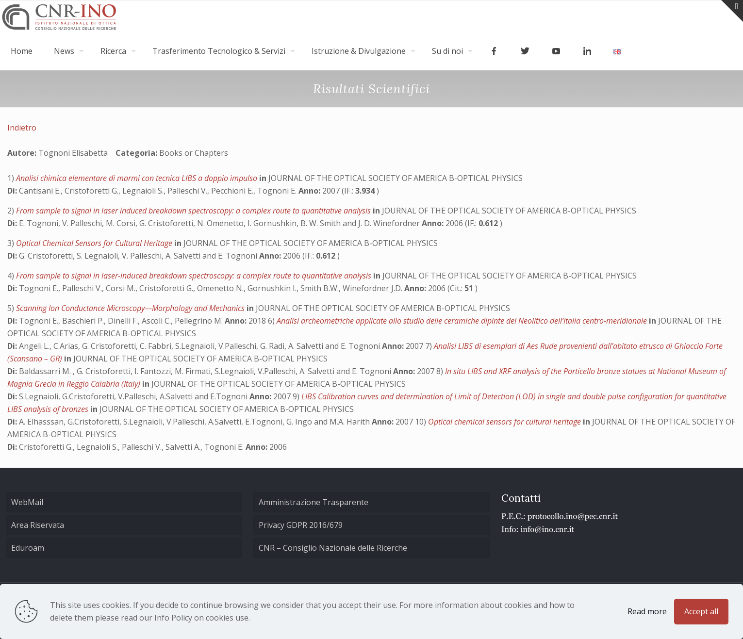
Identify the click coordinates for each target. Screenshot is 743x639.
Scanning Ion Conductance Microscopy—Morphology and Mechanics (131, 308)
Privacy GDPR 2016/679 (301, 525)
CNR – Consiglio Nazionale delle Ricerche (333, 547)
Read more (647, 611)
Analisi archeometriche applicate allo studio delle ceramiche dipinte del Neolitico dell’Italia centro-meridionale (463, 320)
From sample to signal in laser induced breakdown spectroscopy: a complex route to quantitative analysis (194, 210)
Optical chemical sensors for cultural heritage (505, 421)
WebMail (27, 502)
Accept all (701, 611)
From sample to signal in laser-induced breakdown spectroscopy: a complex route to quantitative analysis (194, 275)
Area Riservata (37, 525)
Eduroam (27, 547)
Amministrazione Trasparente (313, 502)
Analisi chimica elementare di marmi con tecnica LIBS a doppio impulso (137, 178)
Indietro (21, 127)
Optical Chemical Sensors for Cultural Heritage (95, 243)
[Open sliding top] (732, 11)
